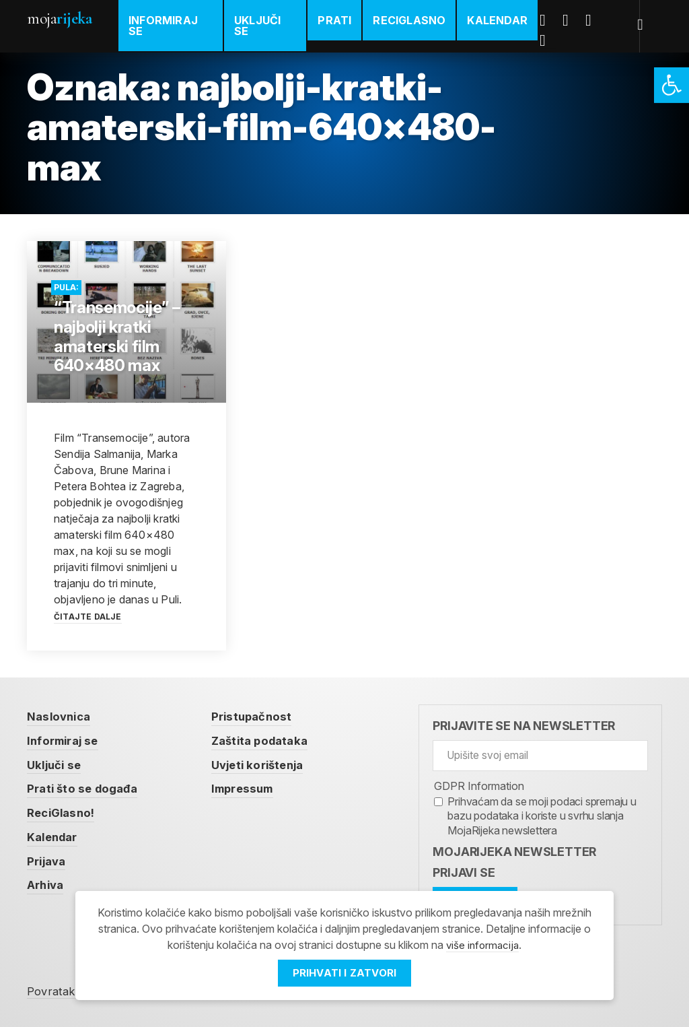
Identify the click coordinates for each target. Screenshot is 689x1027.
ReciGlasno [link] (411, 20)
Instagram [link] (550, 40)
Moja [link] (59, 18)
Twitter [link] (573, 20)
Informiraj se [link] (163, 25)
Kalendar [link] (500, 20)
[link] (671, 85)
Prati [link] (337, 20)
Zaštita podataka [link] (270, 740)
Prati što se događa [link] (86, 789)
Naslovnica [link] (61, 716)
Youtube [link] (596, 20)
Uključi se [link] (258, 25)
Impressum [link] (253, 789)
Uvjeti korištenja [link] (268, 765)
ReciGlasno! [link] (63, 813)
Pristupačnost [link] (261, 716)
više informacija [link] (482, 945)
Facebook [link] (550, 20)
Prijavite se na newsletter (524, 726)
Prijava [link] (48, 862)
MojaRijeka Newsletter (514, 851)
